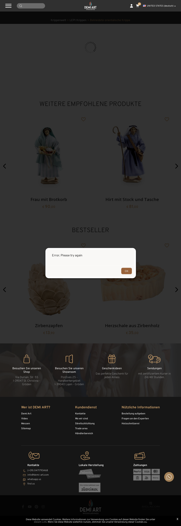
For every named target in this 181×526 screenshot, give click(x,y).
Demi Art (26, 413)
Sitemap (26, 428)
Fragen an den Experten (135, 418)
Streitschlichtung (85, 423)
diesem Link (40, 522)
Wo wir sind (81, 418)
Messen (25, 423)
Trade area (81, 428)
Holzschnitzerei (130, 423)
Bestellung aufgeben (133, 413)
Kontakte (80, 413)
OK (126, 270)
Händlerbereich (84, 433)
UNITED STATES (159, 6)
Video (24, 418)
